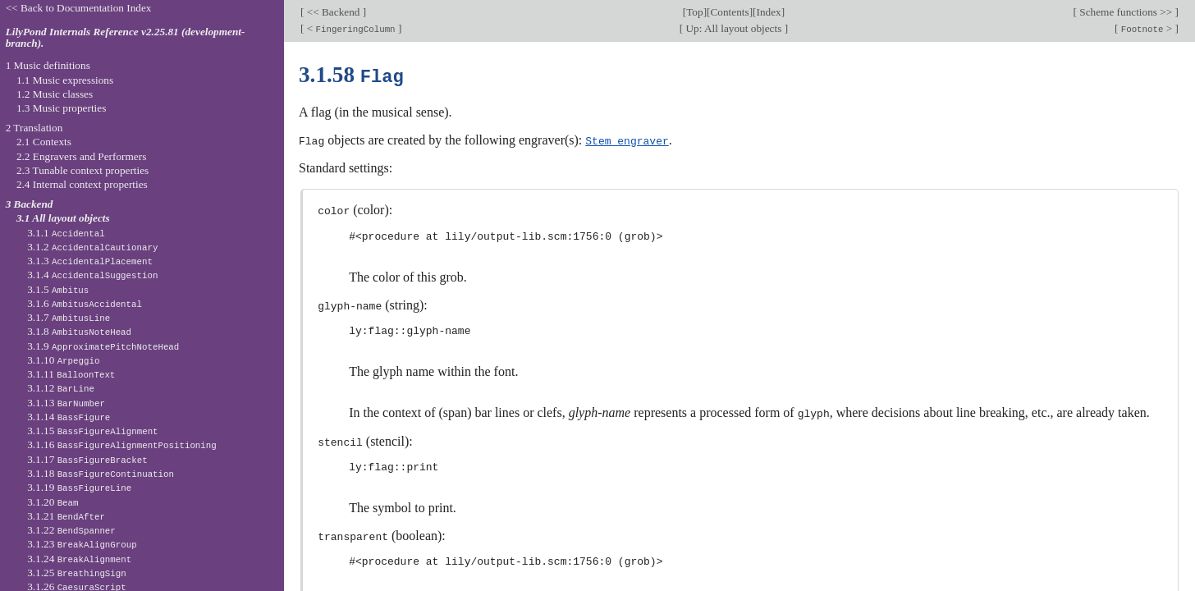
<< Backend (333, 12)
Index (768, 12)
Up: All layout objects (733, 28)
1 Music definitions (48, 65)
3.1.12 (60, 388)
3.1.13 (66, 402)
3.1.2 (92, 247)
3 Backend (29, 204)
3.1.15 (92, 430)
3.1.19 (79, 487)
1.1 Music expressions (64, 80)
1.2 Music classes (54, 94)
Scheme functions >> (1126, 12)
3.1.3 (90, 260)
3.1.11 (71, 374)
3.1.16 (122, 444)
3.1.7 (68, 317)
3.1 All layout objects (63, 218)
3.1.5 (58, 289)
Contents (729, 12)
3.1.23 (82, 544)
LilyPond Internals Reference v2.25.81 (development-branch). (125, 37)
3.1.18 (100, 473)
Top (694, 12)
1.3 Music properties (61, 108)
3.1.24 (79, 558)
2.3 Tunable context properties (82, 170)
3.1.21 (66, 516)
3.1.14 (68, 416)
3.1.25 (76, 572)
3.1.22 (71, 530)
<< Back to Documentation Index (79, 8)
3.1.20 (52, 502)
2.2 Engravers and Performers (81, 156)
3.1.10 (63, 360)
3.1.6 (84, 303)
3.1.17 (87, 459)
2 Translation (34, 127)
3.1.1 (66, 233)
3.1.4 (92, 274)
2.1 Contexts (43, 141)
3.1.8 (79, 331)
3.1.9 (103, 346)
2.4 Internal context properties (82, 184)
